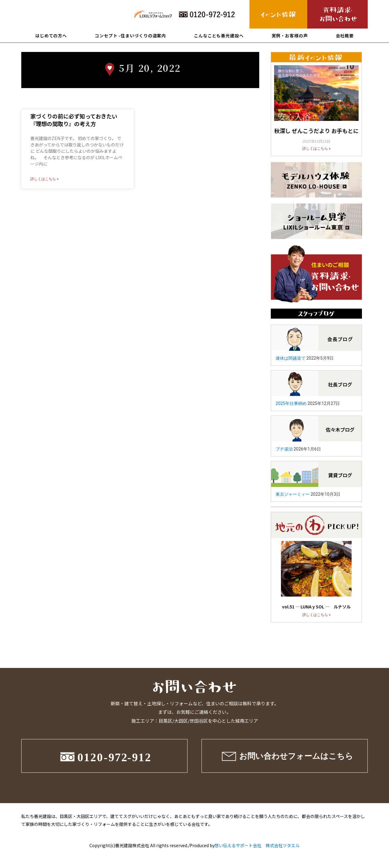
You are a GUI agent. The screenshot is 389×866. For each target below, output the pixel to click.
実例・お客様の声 (290, 36)
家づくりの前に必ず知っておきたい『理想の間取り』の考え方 (73, 120)
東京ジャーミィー (293, 494)
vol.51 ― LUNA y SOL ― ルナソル (316, 607)
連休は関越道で (290, 358)
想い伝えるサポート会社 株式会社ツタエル (257, 845)
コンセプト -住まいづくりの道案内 (130, 36)
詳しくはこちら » (44, 179)
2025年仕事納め (291, 403)
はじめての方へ (51, 36)
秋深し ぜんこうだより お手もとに (316, 131)
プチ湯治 (284, 449)
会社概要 (345, 36)
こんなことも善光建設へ (219, 36)
